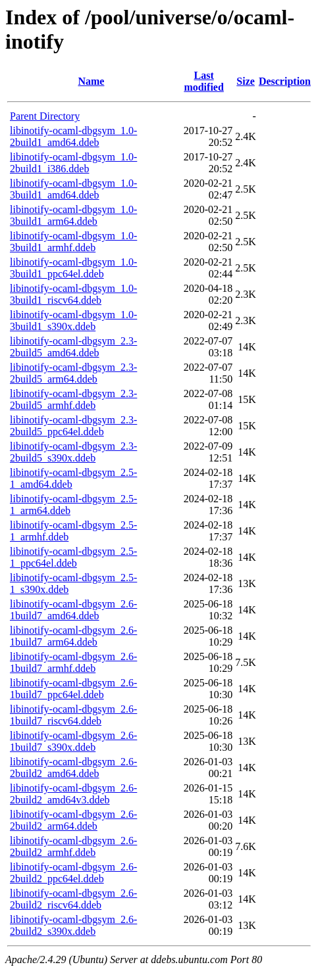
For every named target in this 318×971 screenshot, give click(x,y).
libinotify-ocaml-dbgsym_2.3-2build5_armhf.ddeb (73, 399)
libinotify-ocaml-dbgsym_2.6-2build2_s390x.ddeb (73, 925)
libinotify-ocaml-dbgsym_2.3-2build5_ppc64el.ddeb (73, 425)
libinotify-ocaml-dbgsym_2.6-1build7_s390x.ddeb (73, 741)
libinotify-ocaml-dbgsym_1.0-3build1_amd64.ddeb (73, 189)
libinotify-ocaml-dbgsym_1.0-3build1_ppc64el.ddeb (73, 267)
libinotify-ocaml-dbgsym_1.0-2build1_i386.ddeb (73, 162)
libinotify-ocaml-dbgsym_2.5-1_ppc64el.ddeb (73, 557)
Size (245, 81)
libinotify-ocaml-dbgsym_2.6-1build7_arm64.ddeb (73, 636)
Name (91, 81)
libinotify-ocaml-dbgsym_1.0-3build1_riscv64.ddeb (73, 294)
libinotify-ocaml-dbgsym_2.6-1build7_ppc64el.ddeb (73, 688)
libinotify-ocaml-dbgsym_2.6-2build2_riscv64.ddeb (73, 899)
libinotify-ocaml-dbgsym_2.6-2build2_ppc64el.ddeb (73, 872)
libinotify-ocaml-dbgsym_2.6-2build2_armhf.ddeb (73, 846)
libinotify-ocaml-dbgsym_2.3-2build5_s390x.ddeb (73, 451)
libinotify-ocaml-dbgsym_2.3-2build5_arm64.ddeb (73, 373)
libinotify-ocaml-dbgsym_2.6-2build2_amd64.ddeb (73, 767)
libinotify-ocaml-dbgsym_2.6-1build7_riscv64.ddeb (73, 714)
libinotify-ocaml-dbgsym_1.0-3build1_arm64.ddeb (73, 215)
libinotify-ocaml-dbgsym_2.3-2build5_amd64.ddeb (73, 346)
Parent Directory (45, 116)
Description (285, 81)
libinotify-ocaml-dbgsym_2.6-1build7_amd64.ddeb (73, 609)
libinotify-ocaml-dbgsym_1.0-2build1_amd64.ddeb (73, 136)
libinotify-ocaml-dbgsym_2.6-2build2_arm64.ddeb (73, 820)
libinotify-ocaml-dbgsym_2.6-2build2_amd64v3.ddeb (73, 793)
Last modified (203, 81)
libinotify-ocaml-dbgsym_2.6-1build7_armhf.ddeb (73, 662)
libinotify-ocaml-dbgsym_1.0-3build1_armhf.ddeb (73, 241)
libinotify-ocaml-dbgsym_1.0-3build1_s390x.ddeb (73, 320)
